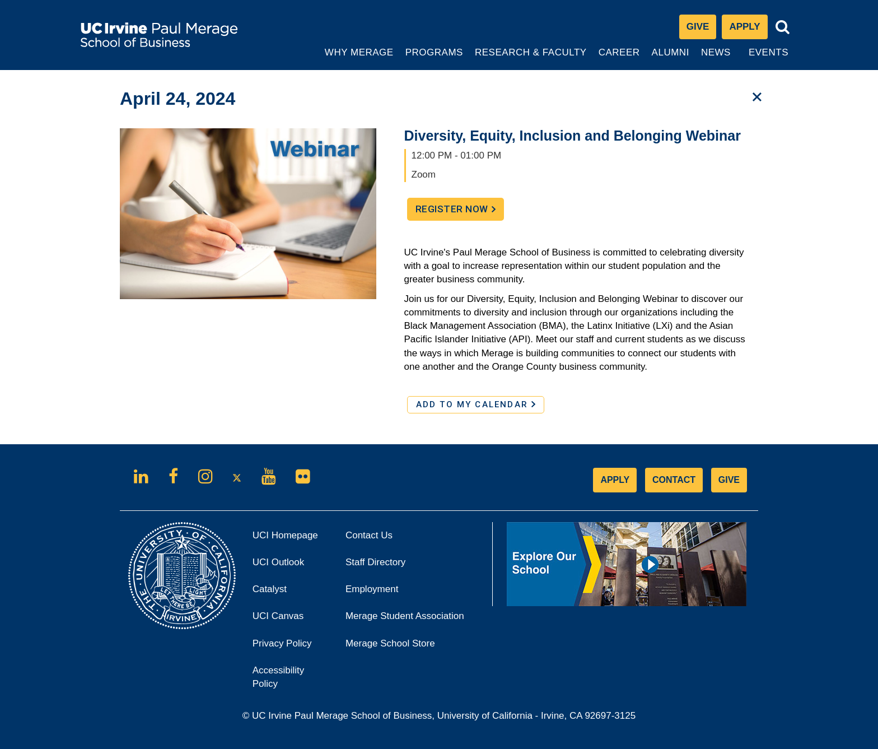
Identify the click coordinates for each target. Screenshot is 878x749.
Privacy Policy (291, 646)
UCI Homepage (291, 538)
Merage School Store (405, 646)
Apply (748, 29)
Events (768, 52)
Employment (371, 589)
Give (697, 26)
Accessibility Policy (279, 677)
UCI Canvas (291, 619)
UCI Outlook (291, 565)
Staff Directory (375, 562)
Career (620, 58)
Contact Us (369, 535)
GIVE (729, 480)
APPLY (614, 480)
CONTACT (673, 480)
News (716, 52)
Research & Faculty (530, 58)
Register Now (459, 212)
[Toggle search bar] (783, 27)
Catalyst (285, 592)
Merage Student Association (404, 616)
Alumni (671, 58)
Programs (435, 58)
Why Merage (359, 58)
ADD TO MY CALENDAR (476, 404)
